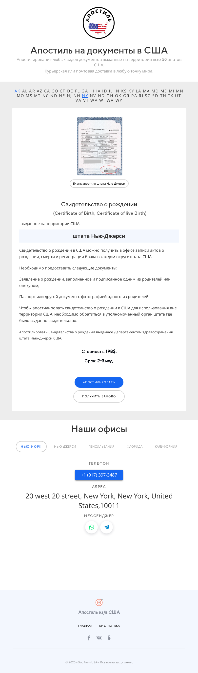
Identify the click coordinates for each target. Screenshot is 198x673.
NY (85, 95)
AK (17, 91)
